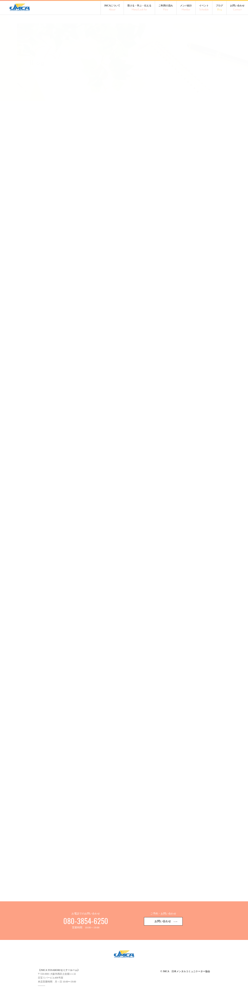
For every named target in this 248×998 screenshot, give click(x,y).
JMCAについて (112, 7)
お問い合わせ (237, 7)
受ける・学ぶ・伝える (139, 7)
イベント (204, 7)
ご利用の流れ (165, 7)
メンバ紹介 (186, 7)
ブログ (219, 7)
